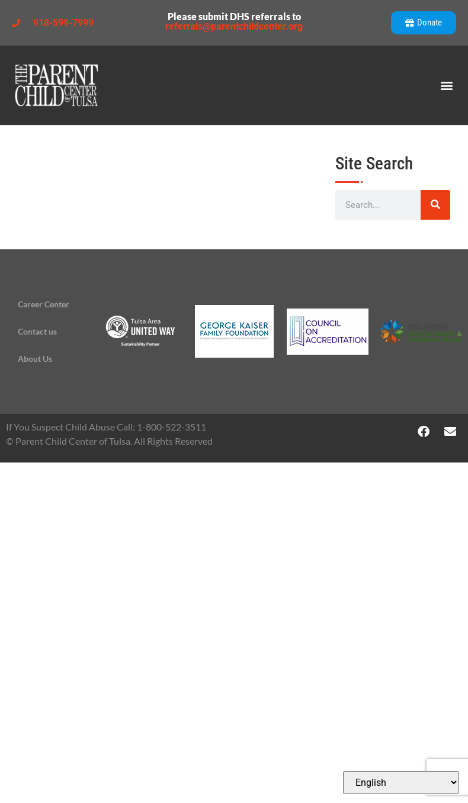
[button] (446, 85)
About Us (35, 359)
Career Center (43, 304)
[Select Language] (401, 782)
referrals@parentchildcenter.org (234, 26)
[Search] (435, 205)
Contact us (37, 331)
